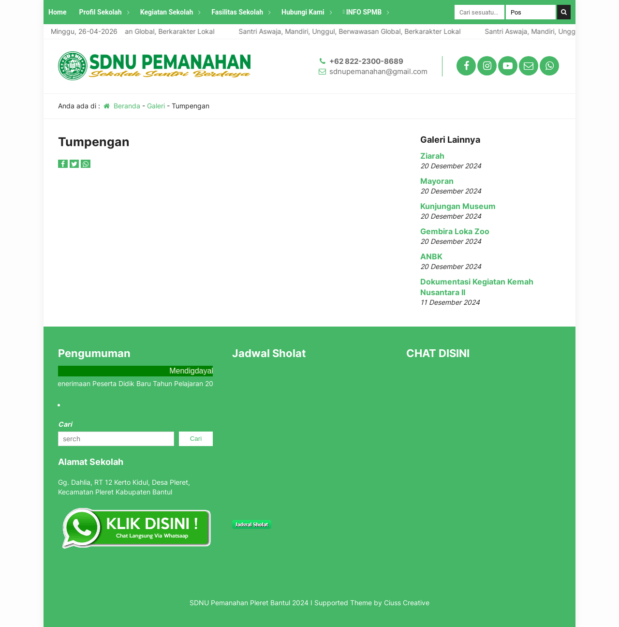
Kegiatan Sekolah (166, 12)
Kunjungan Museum (458, 206)
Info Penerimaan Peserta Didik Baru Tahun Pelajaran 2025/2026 (145, 383)
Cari (65, 424)
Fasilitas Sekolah (237, 12)
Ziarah (432, 156)
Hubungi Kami (302, 12)
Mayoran (437, 181)
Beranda (121, 106)
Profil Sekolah (100, 12)
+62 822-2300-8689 (366, 61)
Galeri (156, 106)
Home (57, 12)
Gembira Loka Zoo (454, 231)
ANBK (431, 256)
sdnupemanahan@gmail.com (378, 71)
